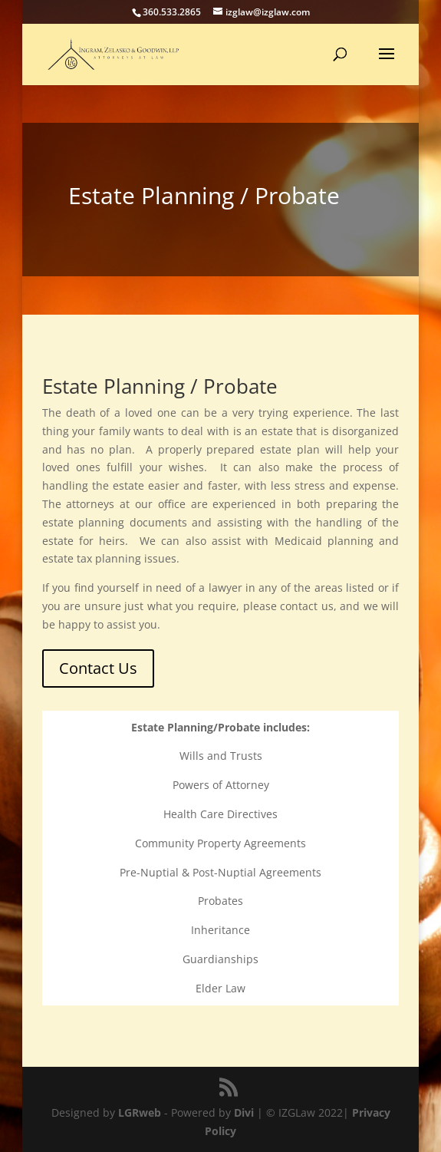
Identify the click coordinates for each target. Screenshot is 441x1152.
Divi (244, 1112)
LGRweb (139, 1112)
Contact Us (98, 668)
